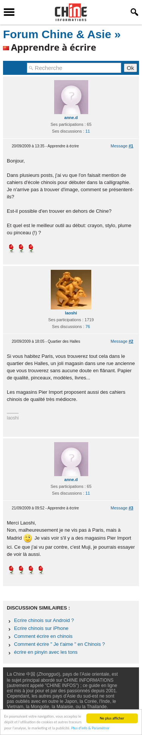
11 (87, 131)
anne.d (71, 117)
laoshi (71, 313)
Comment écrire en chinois (43, 636)
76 (87, 326)
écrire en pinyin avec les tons (46, 652)
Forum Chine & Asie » (62, 34)
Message (122, 146)
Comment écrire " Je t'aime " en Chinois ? (59, 644)
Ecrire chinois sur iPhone (41, 628)
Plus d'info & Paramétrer (90, 728)
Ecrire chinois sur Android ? (44, 620)
